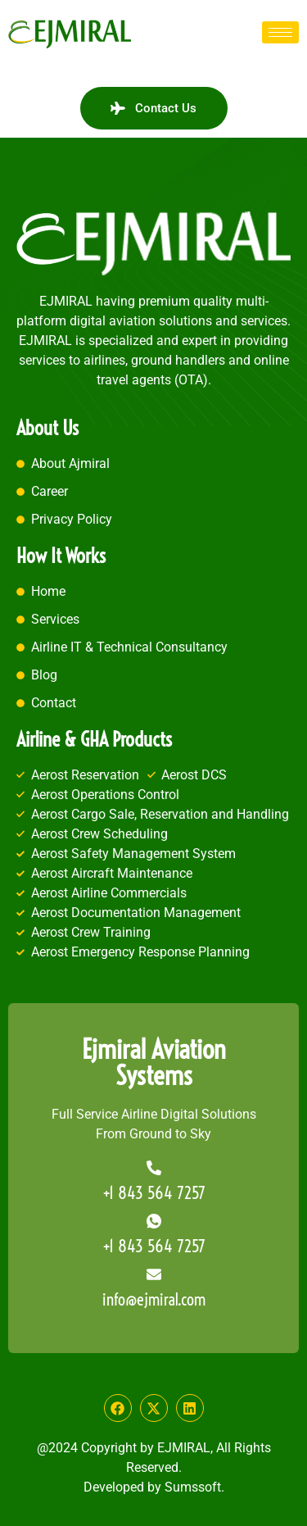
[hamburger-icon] (280, 32)
